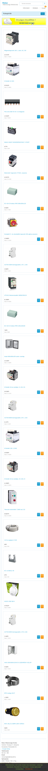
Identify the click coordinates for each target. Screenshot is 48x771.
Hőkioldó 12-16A (9, 81)
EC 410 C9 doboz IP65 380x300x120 (15, 203)
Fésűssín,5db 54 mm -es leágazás (14, 111)
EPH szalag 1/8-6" (9, 693)
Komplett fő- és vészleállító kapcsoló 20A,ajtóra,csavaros (20, 234)
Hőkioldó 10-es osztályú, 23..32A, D (14, 479)
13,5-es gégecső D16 (10, 540)
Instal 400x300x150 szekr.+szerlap (14, 356)
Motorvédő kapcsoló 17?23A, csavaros (15, 173)
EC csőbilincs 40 (9, 570)
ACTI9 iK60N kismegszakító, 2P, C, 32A (15, 417)
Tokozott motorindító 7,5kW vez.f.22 (14, 509)
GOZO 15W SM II (9, 601)
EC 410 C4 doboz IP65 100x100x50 (14, 326)
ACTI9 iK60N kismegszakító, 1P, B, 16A (15, 632)
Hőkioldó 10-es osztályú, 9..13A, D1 (14, 387)
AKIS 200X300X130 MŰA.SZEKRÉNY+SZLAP (17, 662)
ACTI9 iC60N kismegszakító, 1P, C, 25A (16, 264)
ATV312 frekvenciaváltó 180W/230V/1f (15, 295)
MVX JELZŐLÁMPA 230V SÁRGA (14, 723)
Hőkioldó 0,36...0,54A (10, 448)
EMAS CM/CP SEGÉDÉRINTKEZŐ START (17, 142)
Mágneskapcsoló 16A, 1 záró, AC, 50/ (15, 50)
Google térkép (6, 749)
